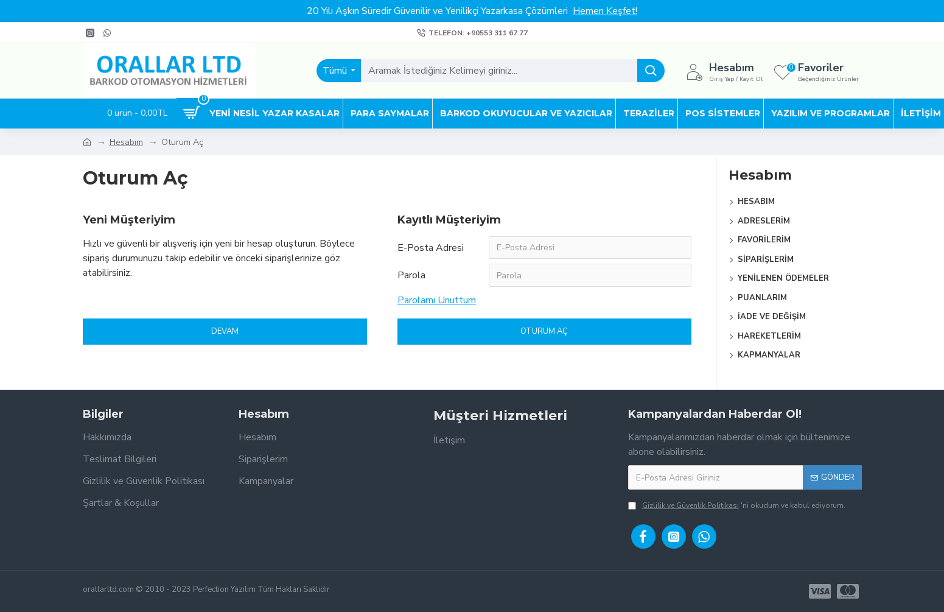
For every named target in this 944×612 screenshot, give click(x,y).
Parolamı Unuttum (436, 301)
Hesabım (126, 142)
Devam (225, 331)
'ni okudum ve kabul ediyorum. (736, 505)
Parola (411, 276)
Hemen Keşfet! (605, 11)
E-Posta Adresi (430, 248)
